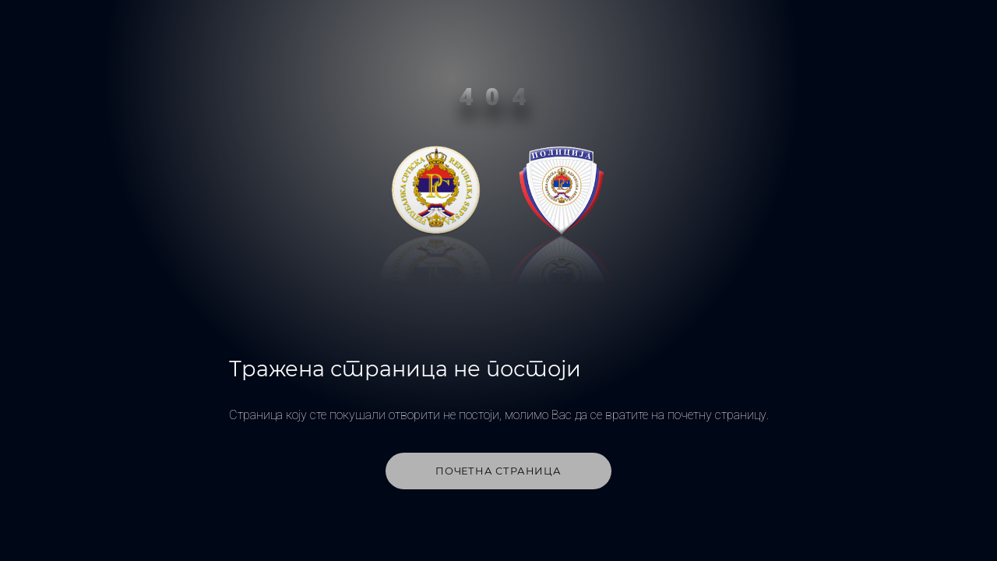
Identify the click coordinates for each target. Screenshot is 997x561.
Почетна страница (498, 471)
